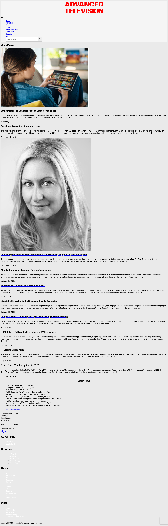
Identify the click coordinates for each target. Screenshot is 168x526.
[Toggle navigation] (2, 17)
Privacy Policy (11, 514)
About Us (9, 36)
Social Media (11, 493)
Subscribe (10, 512)
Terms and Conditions (15, 517)
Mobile (8, 487)
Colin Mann (15, 461)
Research (9, 491)
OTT (7, 489)
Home (8, 21)
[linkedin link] (5, 432)
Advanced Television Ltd (11, 409)
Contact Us (10, 510)
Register (9, 34)
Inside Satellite (12, 454)
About (8, 508)
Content (9, 482)
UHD (7, 495)
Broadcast (10, 478)
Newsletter (10, 32)
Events (8, 25)
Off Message (11, 456)
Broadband (10, 475)
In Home (9, 484)
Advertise (9, 23)
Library (8, 27)
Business (9, 480)
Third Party (14, 463)
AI (6, 473)
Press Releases (12, 29)
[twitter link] (2, 432)
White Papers (11, 498)
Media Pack (10, 444)
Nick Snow (14, 459)
